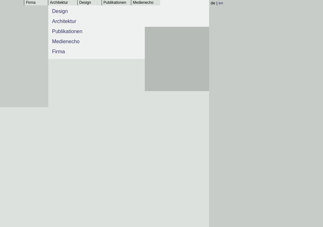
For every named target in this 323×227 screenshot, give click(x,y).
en (221, 3)
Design (85, 2)
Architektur (59, 2)
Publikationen (114, 2)
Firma (31, 2)
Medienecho (143, 2)
